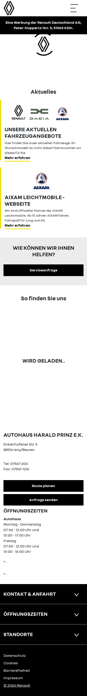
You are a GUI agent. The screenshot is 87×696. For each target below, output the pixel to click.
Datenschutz (14, 655)
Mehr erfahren (17, 157)
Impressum (13, 677)
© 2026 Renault (16, 685)
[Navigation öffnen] (77, 8)
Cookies (10, 663)
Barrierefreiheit (16, 670)
